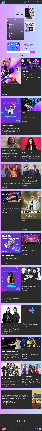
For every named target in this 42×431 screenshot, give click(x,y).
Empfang (39, 1)
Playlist (29, 1)
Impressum (17, 424)
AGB (21, 424)
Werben (25, 424)
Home (25, 1)
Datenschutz (13, 424)
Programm (29, 424)
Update (34, 1)
